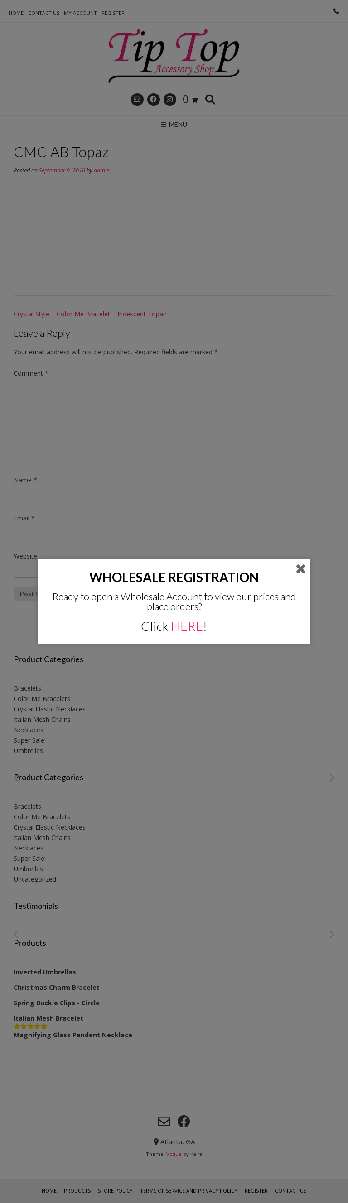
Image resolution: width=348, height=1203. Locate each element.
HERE (187, 626)
